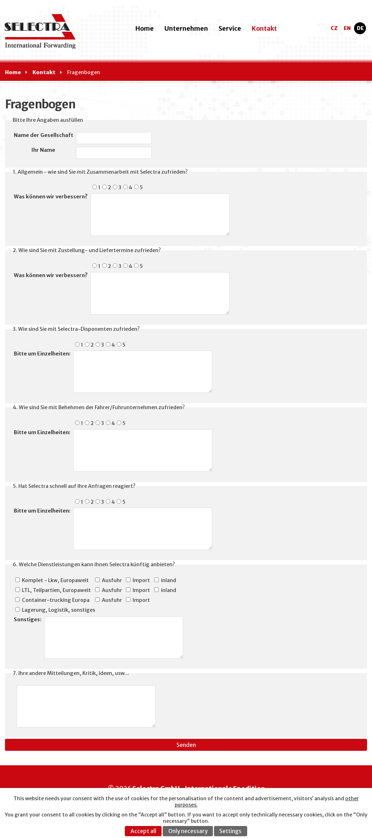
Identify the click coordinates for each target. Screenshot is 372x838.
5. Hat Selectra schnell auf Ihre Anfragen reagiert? (74, 486)
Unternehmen (186, 28)
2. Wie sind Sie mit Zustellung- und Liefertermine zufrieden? (87, 250)
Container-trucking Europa (55, 600)
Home (144, 28)
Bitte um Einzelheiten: (42, 354)
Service (230, 28)
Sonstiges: (27, 619)
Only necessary (188, 831)
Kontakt (264, 28)
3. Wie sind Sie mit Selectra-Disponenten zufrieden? (76, 329)
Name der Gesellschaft (43, 135)
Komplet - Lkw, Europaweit (55, 580)
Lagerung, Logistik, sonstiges (58, 610)
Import (141, 580)
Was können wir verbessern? (51, 196)
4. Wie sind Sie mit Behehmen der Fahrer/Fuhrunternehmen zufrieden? (99, 407)
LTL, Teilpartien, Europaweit (56, 590)
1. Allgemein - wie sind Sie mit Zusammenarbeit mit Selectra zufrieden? (100, 172)
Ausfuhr (112, 580)
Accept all (143, 831)
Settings (230, 831)
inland (168, 580)
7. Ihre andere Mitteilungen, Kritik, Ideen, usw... (71, 673)
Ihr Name (43, 150)
